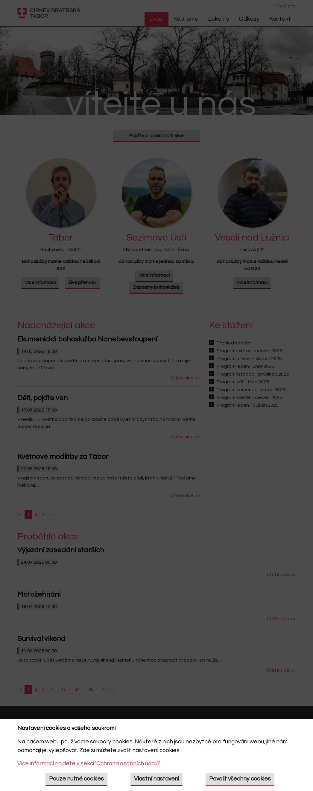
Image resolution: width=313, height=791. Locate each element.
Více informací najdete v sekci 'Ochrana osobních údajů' (88, 763)
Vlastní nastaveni (156, 779)
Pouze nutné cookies (76, 779)
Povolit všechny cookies (240, 779)
